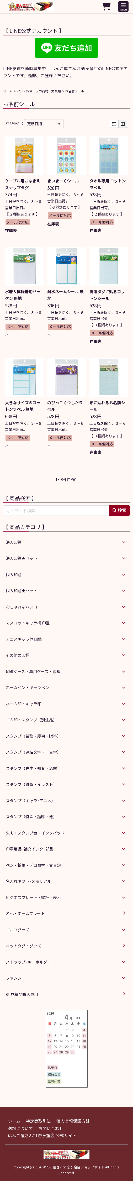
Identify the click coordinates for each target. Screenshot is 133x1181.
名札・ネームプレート (25, 913)
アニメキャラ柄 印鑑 (24, 639)
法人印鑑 (14, 542)
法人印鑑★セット (21, 558)
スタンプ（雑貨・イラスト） (31, 784)
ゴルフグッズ (17, 929)
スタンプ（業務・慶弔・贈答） (33, 736)
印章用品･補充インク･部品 (29, 849)
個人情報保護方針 (73, 1121)
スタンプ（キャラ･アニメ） (30, 800)
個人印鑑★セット (21, 590)
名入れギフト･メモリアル (28, 881)
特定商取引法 (38, 1121)
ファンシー (15, 978)
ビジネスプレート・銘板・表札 (33, 897)
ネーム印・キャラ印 (23, 703)
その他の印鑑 (17, 655)
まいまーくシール (63, 180)
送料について (20, 1128)
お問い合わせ (50, 1128)
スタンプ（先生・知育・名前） (33, 768)
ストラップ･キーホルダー (28, 962)
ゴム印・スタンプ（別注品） (31, 719)
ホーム (8, 91)
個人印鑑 (14, 574)
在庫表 (11, 230)
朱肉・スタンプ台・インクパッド (35, 833)
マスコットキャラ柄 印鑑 (28, 623)
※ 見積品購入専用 (22, 994)
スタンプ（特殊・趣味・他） (31, 816)
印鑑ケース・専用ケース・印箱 (33, 671)
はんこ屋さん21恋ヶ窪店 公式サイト (42, 1135)
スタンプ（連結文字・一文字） (33, 752)
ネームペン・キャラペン (27, 687)
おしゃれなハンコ (21, 607)
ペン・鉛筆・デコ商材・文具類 (39, 91)
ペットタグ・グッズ (23, 945)
